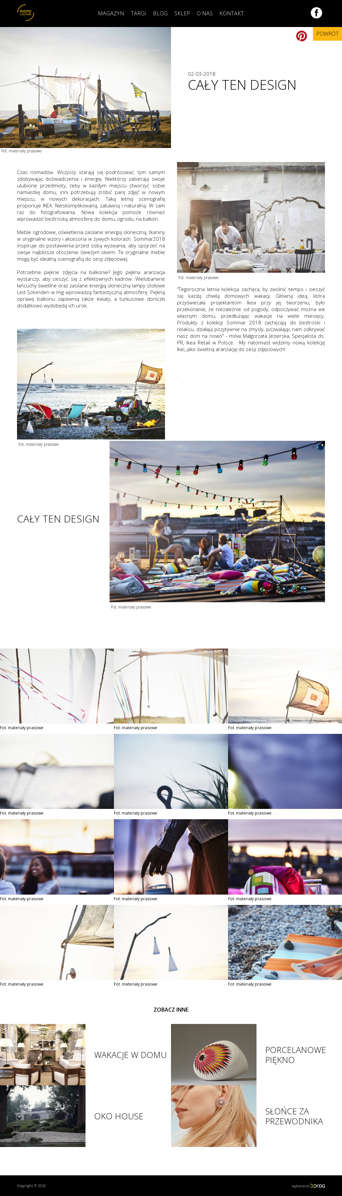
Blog (160, 13)
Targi (138, 13)
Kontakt (231, 13)
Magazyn (111, 13)
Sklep (182, 13)
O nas (205, 13)
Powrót (327, 33)
